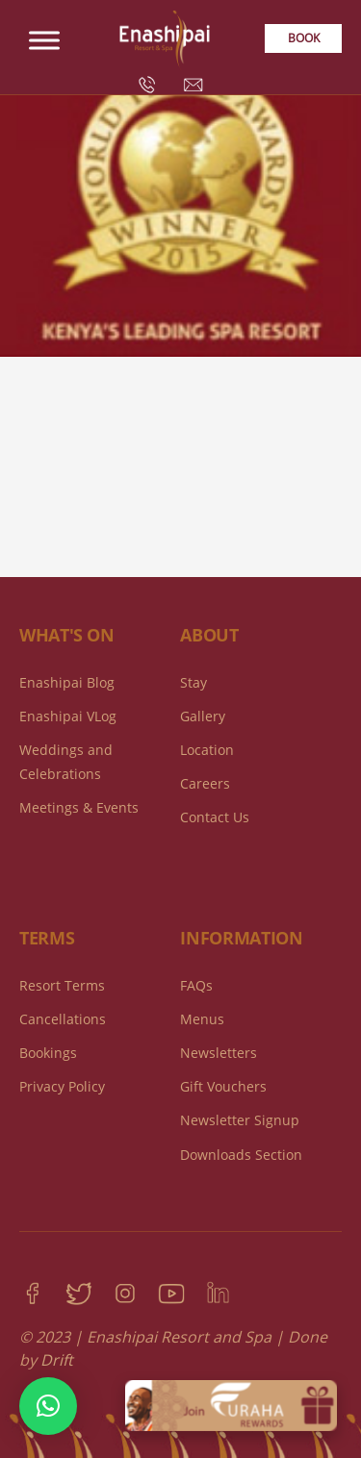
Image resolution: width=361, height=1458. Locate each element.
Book (304, 38)
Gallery (202, 716)
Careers (205, 783)
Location (207, 750)
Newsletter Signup (239, 1120)
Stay (193, 682)
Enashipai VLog (67, 716)
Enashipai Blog (67, 682)
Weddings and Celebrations (66, 762)
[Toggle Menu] (44, 40)
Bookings (48, 1052)
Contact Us (214, 817)
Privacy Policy (62, 1086)
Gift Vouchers (223, 1086)
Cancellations (62, 1019)
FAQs (196, 985)
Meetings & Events (79, 807)
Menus (202, 1019)
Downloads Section (241, 1154)
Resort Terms (62, 985)
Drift (56, 1359)
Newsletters (218, 1052)
